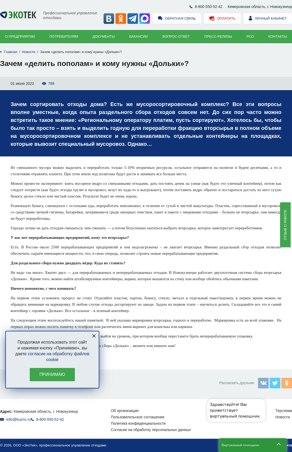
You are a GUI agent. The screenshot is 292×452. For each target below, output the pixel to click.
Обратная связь (177, 18)
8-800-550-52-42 (208, 7)
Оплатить (222, 18)
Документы (104, 36)
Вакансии (138, 36)
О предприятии (20, 36)
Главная (10, 52)
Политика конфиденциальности (138, 423)
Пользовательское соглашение (138, 417)
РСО (250, 36)
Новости (28, 52)
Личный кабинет (268, 18)
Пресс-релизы (218, 36)
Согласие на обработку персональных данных (151, 430)
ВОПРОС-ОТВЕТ (176, 36)
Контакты (277, 36)
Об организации (125, 411)
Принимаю (52, 374)
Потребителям (63, 36)
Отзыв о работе (285, 224)
